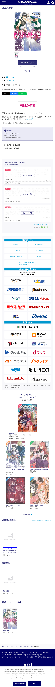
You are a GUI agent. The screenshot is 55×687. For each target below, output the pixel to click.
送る (23, 93)
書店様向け (46, 578)
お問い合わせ (43, 580)
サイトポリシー (20, 583)
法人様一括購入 (6, 580)
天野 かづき (10, 77)
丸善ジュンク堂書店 (16, 256)
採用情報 (16, 578)
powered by (41, 227)
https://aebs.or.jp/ (7, 603)
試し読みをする (27, 63)
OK (34, 683)
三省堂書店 (39, 250)
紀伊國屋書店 (39, 244)
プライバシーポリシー (8, 583)
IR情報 (11, 578)
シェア (15, 93)
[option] (10, 528)
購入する (27, 71)
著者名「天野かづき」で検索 (40, 467)
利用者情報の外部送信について (44, 583)
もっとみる (26, 461)
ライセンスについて (35, 578)
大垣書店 (15, 244)
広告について (24, 578)
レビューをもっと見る (40, 224)
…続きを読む (30, 119)
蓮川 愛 (11, 80)
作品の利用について (32, 580)
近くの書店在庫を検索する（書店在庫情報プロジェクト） (27, 263)
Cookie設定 (30, 583)
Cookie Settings (19, 683)
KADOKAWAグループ (19, 580)
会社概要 (4, 578)
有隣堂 (39, 256)
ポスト (7, 93)
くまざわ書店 (16, 250)
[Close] (51, 670)
